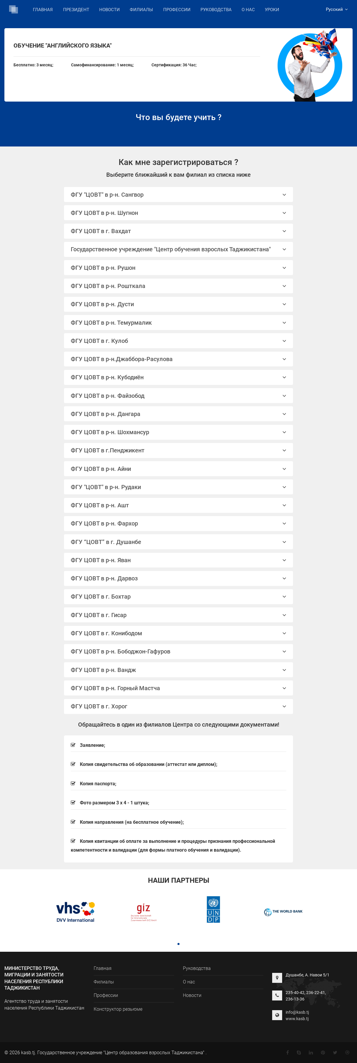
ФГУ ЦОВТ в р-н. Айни (179, 469)
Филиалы (141, 9)
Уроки (272, 9)
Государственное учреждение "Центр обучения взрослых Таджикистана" (179, 249)
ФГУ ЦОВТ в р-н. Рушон (179, 268)
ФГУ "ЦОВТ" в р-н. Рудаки (179, 487)
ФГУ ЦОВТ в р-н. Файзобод (179, 396)
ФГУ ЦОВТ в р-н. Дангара (179, 414)
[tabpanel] (73, 912)
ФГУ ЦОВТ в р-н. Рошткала (179, 286)
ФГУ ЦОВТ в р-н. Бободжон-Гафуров (179, 651)
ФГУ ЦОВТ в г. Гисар (179, 615)
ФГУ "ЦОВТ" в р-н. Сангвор (179, 195)
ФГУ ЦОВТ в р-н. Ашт (179, 505)
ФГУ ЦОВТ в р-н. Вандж (179, 670)
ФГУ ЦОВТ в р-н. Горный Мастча (179, 688)
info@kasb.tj (297, 1012)
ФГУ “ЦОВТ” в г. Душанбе (179, 542)
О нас (248, 9)
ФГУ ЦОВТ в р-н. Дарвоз (179, 578)
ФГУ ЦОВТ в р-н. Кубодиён (179, 377)
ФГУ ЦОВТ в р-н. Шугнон (179, 213)
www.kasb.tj (297, 1018)
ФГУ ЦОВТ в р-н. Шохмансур (179, 432)
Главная (43, 9)
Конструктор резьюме (118, 1009)
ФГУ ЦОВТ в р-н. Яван (179, 560)
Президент (76, 9)
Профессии (177, 9)
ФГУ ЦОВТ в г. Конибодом (179, 633)
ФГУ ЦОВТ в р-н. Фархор (179, 523)
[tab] (178, 194)
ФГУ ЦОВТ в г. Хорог (179, 706)
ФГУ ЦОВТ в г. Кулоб (179, 341)
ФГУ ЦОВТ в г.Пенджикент (179, 450)
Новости (109, 9)
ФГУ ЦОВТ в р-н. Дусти (179, 304)
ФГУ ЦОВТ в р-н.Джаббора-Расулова (179, 359)
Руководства (216, 9)
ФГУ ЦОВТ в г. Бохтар (179, 596)
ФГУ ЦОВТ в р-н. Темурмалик (179, 323)
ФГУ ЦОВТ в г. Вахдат (179, 231)
